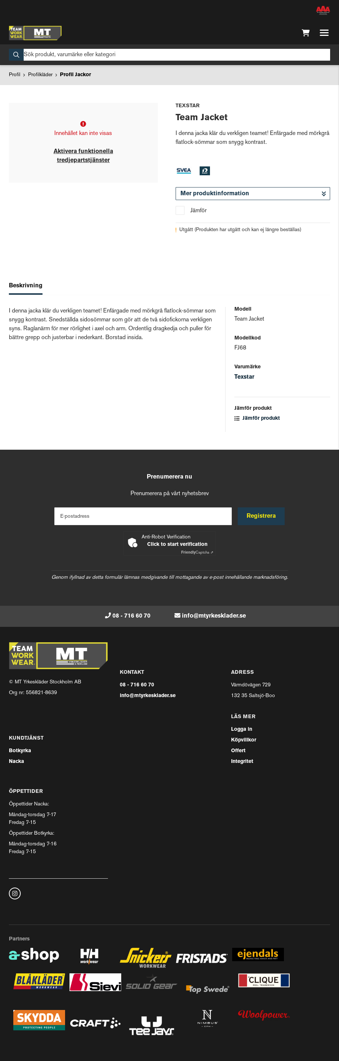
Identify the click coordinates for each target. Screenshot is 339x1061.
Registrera (261, 516)
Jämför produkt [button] (257, 418)
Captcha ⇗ (197, 552)
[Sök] (169, 55)
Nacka (16, 761)
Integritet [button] (242, 761)
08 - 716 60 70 (131, 616)
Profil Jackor (75, 74)
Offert (238, 751)
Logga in (241, 729)
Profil (14, 74)
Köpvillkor (243, 740)
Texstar (244, 377)
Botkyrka (20, 751)
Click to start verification (177, 544)
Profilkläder (40, 74)
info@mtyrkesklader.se (214, 616)
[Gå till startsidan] (35, 33)
